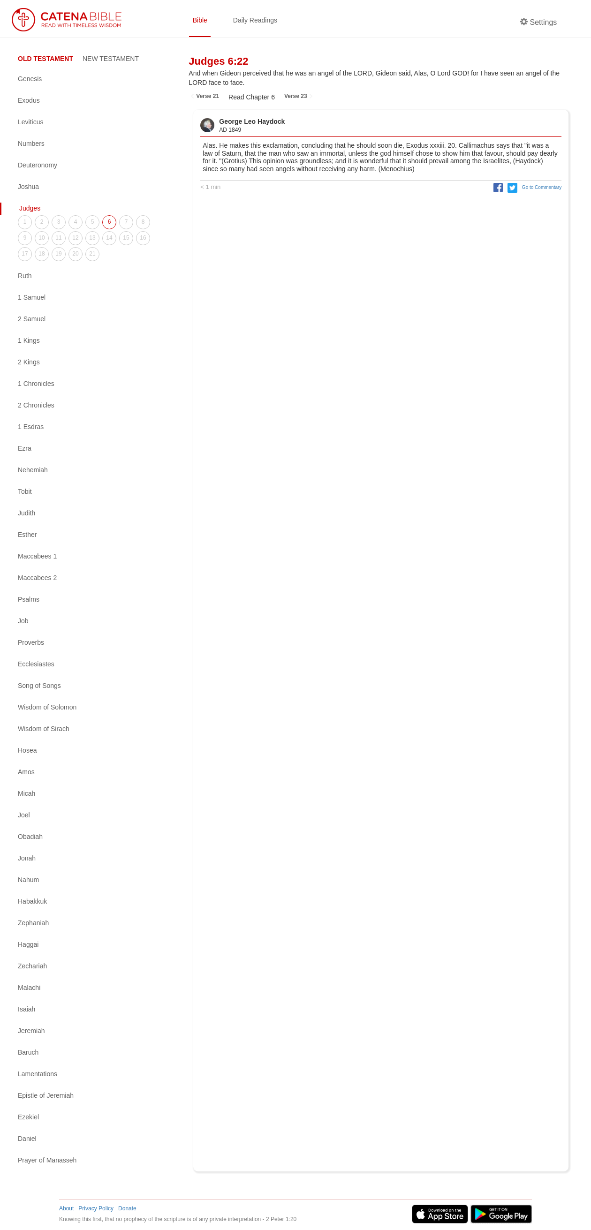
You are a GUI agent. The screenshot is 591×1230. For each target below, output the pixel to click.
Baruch (28, 1052)
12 (75, 237)
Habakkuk (32, 901)
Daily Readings (255, 20)
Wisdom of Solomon (47, 707)
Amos (26, 772)
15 (126, 237)
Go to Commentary (542, 187)
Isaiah (26, 1009)
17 (25, 253)
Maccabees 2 (37, 577)
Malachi (29, 987)
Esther (27, 534)
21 (92, 253)
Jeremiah (31, 1030)
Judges (29, 208)
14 (109, 237)
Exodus (29, 100)
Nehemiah (33, 470)
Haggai (28, 944)
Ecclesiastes (36, 664)
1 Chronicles (36, 383)
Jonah (27, 858)
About (66, 1208)
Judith (26, 513)
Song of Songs (39, 685)
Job (23, 621)
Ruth (25, 275)
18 (41, 253)
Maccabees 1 (37, 556)
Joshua (28, 186)
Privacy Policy (96, 1208)
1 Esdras (31, 426)
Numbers (31, 143)
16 (143, 237)
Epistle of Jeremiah (46, 1095)
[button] (496, 187)
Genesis (30, 79)
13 (92, 237)
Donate (127, 1208)
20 (75, 253)
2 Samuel (31, 319)
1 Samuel (31, 297)
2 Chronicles (36, 405)
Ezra (24, 448)
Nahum (28, 879)
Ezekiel (28, 1117)
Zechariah (32, 966)
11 (58, 237)
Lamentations (37, 1074)
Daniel (27, 1138)
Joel (24, 815)
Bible (200, 20)
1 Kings (29, 340)
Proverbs (31, 642)
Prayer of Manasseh (47, 1160)
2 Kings (29, 362)
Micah (26, 793)
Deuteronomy (37, 165)
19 (58, 253)
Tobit (25, 491)
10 (41, 237)
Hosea (27, 750)
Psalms (28, 599)
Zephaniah (33, 923)
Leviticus (30, 122)
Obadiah (30, 836)
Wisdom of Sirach (43, 728)
